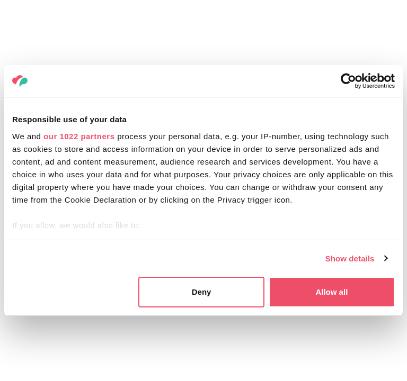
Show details (350, 258)
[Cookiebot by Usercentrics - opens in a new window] (348, 81)
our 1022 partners (78, 136)
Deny (201, 291)
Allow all (331, 291)
